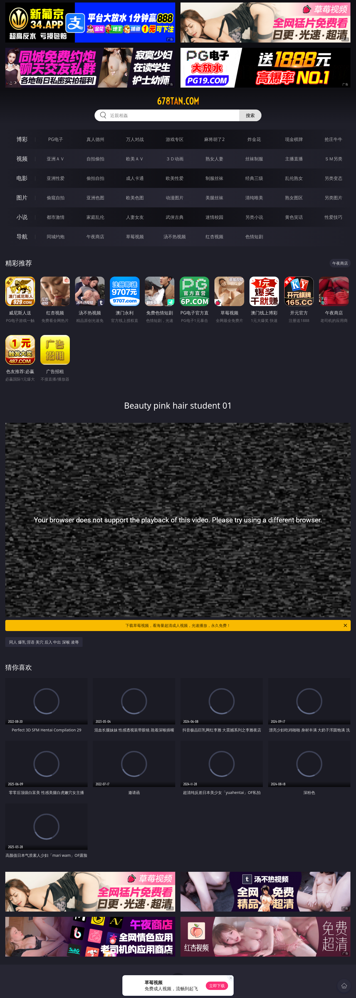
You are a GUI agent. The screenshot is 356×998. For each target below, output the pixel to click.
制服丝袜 (214, 178)
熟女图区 (294, 198)
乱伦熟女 (294, 178)
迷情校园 (214, 217)
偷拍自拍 (95, 178)
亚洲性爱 (56, 178)
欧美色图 (135, 198)
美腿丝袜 (214, 198)
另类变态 (333, 178)
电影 (22, 178)
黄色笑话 (294, 217)
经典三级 (254, 178)
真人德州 (95, 139)
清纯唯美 (254, 198)
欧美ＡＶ (135, 159)
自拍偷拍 (95, 159)
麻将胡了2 (214, 139)
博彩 (22, 139)
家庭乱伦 (95, 217)
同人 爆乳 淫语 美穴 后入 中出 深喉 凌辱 (43, 642)
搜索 (250, 115)
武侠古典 (175, 217)
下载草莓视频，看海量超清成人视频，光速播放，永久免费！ (236, 625)
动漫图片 (175, 198)
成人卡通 (135, 178)
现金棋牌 (294, 139)
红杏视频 (214, 237)
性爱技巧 (333, 217)
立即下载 (217, 985)
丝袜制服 (254, 159)
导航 (22, 236)
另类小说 (254, 217)
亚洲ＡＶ (56, 159)
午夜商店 (95, 237)
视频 (22, 158)
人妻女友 (135, 217)
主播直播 (294, 159)
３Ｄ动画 (175, 159)
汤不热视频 (175, 237)
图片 (22, 197)
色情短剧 (254, 237)
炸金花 (254, 139)
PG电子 (55, 139)
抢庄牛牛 (333, 139)
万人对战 (135, 139)
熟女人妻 (214, 159)
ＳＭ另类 (333, 159)
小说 (22, 217)
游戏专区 (175, 139)
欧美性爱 (175, 178)
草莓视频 (135, 237)
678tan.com (178, 101)
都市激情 (56, 217)
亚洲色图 (95, 198)
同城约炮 (56, 237)
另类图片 (333, 198)
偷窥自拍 (56, 198)
